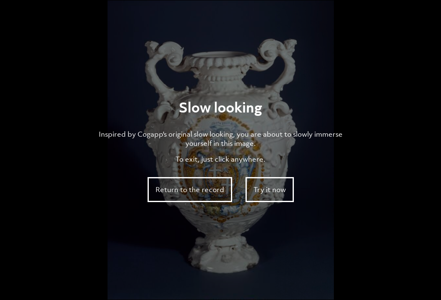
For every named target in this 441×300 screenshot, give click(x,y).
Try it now (269, 189)
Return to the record (189, 189)
